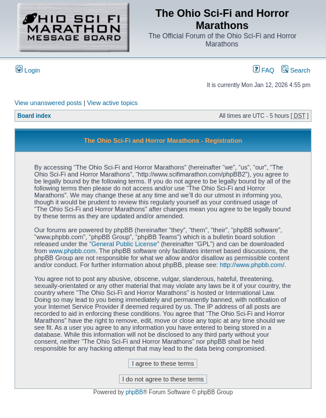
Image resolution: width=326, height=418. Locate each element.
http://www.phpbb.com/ (252, 264)
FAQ (263, 70)
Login (28, 70)
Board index (34, 116)
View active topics (112, 102)
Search (295, 70)
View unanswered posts (48, 102)
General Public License (124, 243)
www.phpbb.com (72, 250)
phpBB (134, 392)
